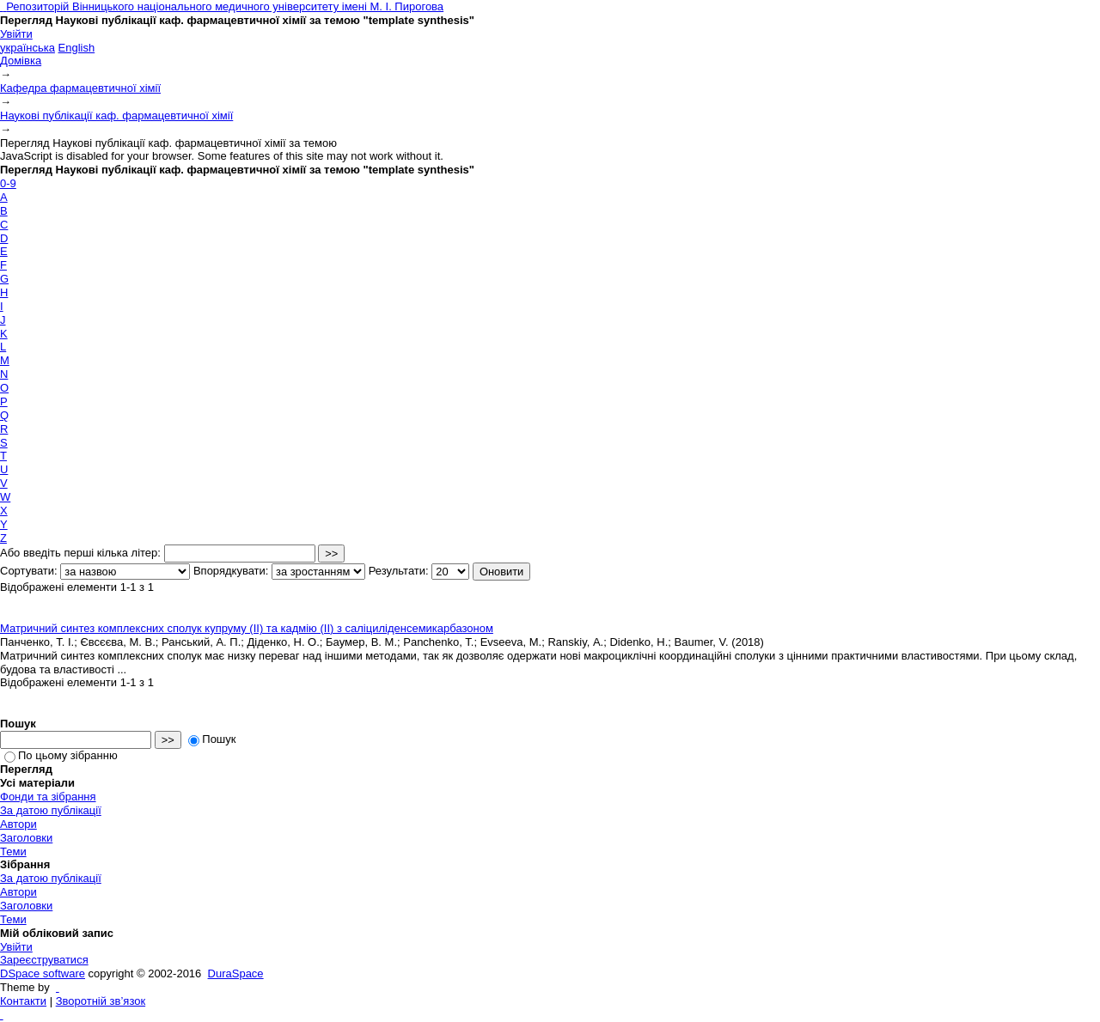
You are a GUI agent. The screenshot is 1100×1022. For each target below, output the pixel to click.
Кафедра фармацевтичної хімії (80, 88)
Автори (18, 824)
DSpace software (42, 973)
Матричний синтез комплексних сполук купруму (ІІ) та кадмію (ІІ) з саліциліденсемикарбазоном (246, 628)
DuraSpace (236, 973)
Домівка (20, 60)
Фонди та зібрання (48, 796)
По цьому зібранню (61, 755)
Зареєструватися (44, 959)
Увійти (16, 33)
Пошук (211, 739)
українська (27, 47)
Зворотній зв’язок (100, 1001)
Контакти (23, 1001)
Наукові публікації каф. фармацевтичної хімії (116, 115)
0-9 (8, 183)
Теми (13, 851)
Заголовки (26, 837)
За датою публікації (50, 810)
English (76, 47)
